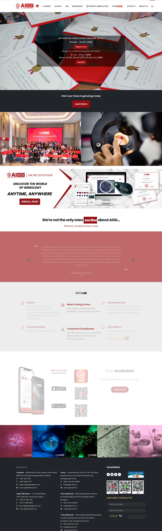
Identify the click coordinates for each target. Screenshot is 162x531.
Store (117, 6)
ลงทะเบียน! (81, 62)
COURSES (47, 6)
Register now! (81, 47)
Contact (131, 6)
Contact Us (22, 467)
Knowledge (77, 6)
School (58, 6)
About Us (143, 6)
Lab (67, 6)
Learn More (81, 104)
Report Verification (97, 6)
